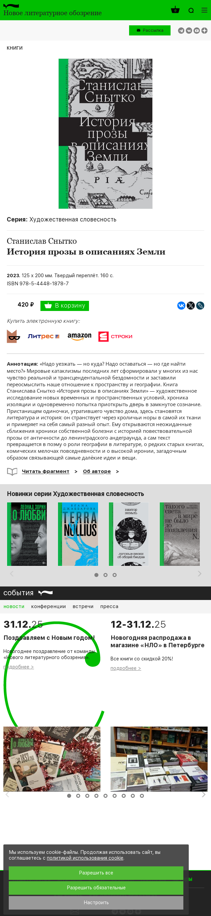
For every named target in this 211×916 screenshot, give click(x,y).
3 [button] (115, 575)
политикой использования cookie (85, 858)
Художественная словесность (72, 219)
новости (13, 606)
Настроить (96, 902)
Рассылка (153, 30)
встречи (82, 606)
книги (15, 47)
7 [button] (124, 796)
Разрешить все (96, 872)
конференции (48, 606)
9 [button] (142, 796)
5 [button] (105, 796)
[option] (30, 534)
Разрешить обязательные (96, 887)
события (18, 592)
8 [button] (133, 796)
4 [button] (96, 796)
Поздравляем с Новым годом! (49, 637)
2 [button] (105, 575)
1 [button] (96, 575)
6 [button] (115, 796)
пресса (109, 606)
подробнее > (18, 667)
